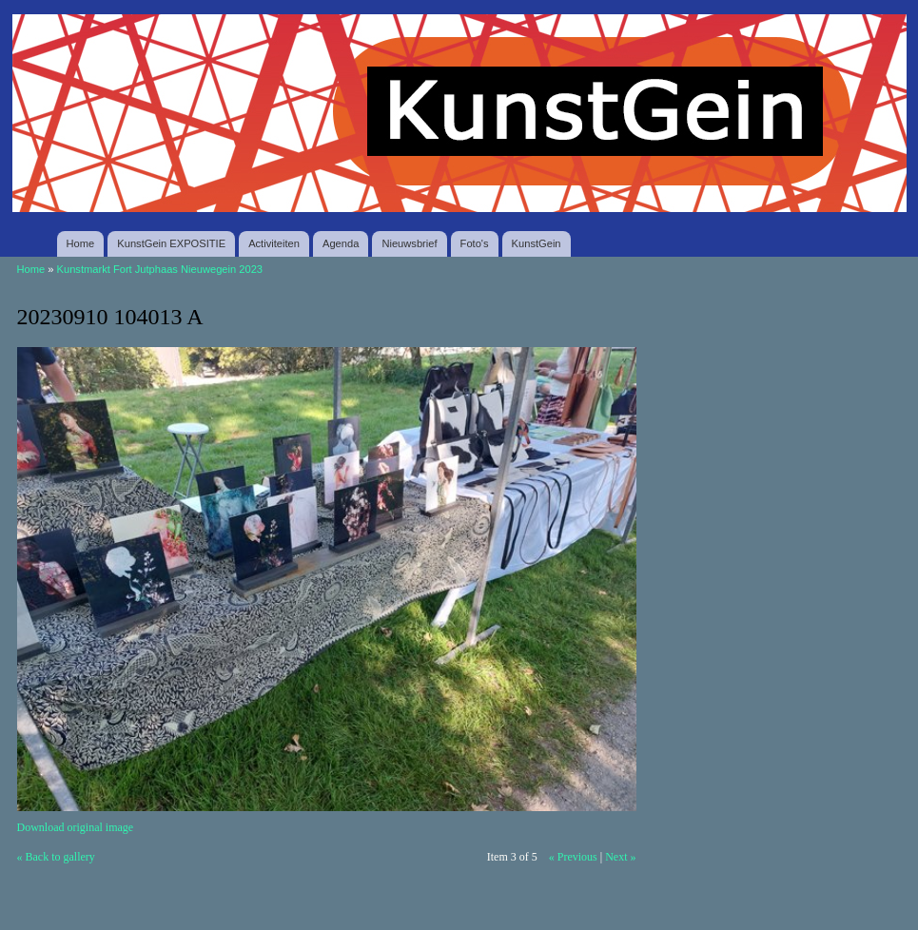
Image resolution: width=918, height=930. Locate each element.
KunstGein (536, 243)
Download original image (75, 827)
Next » (620, 856)
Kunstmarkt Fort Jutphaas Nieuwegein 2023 (160, 269)
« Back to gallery (56, 856)
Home (81, 243)
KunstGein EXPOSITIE (171, 243)
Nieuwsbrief (409, 243)
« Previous (573, 856)
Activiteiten (274, 243)
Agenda (340, 243)
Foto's (474, 243)
